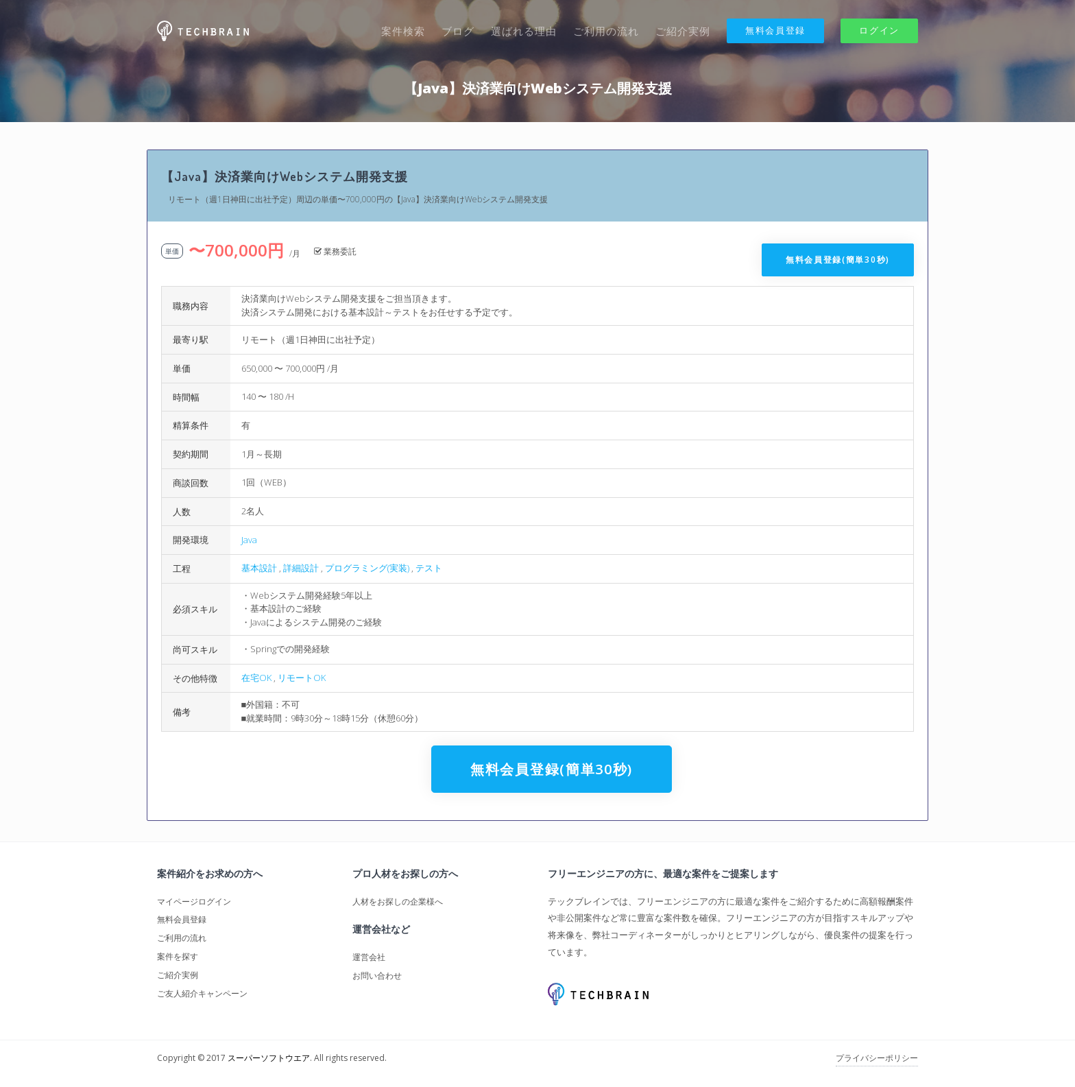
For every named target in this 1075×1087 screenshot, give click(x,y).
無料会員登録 (775, 30)
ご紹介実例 (682, 31)
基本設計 (259, 568)
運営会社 (368, 957)
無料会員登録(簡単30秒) (838, 259)
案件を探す (177, 956)
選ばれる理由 (524, 31)
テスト (428, 568)
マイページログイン (194, 901)
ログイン (879, 30)
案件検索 (403, 31)
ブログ (458, 31)
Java (249, 540)
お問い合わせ (377, 975)
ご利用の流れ (606, 31)
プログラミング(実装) (367, 568)
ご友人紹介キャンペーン (202, 993)
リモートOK (302, 677)
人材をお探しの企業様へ (397, 901)
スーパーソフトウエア (269, 1058)
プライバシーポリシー (877, 1058)
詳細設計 (301, 568)
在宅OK (256, 677)
